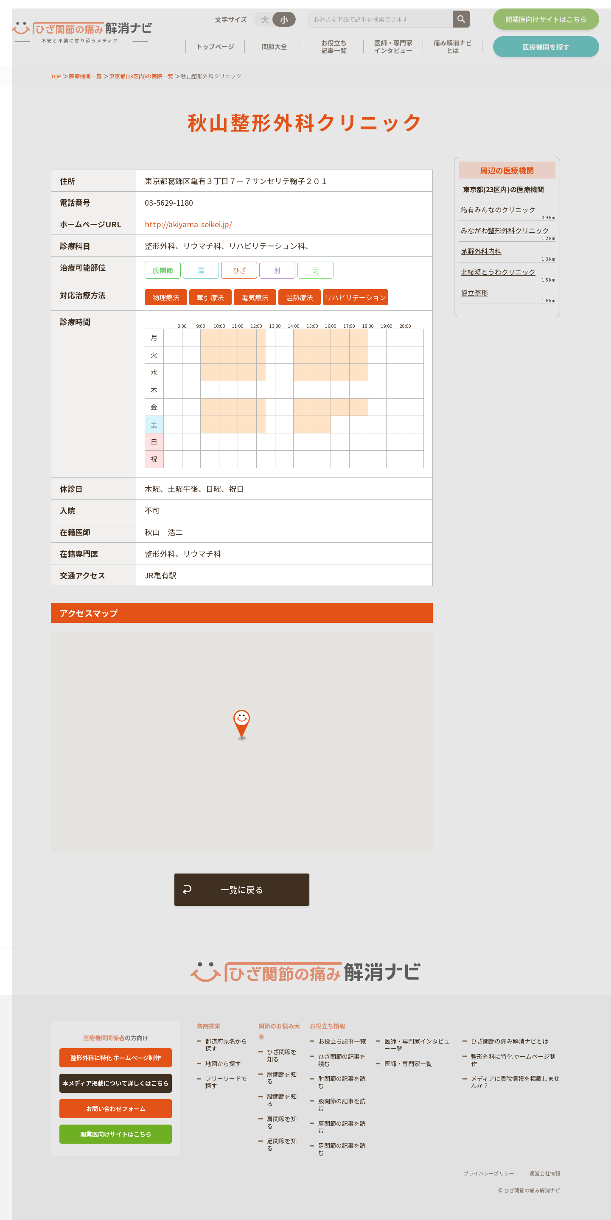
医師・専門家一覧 (408, 1063)
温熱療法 (299, 297)
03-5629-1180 (169, 202)
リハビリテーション (355, 297)
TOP (56, 76)
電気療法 (255, 297)
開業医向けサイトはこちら (546, 19)
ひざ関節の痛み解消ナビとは (509, 1041)
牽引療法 (210, 297)
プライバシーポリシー (488, 1173)
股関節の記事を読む (342, 1104)
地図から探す (223, 1063)
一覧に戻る (242, 889)
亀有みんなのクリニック (508, 212)
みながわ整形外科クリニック (508, 233)
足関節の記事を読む (342, 1149)
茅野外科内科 (508, 254)
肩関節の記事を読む (342, 1127)
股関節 (163, 270)
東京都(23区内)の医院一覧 (141, 76)
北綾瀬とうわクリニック (508, 275)
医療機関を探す (546, 47)
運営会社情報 (545, 1173)
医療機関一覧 (85, 76)
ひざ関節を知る (282, 1055)
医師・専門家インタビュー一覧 (417, 1044)
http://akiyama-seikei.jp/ (188, 223)
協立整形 (508, 296)
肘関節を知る (282, 1078)
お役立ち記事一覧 (342, 1041)
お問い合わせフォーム (116, 1108)
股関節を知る (282, 1100)
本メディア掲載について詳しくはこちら (115, 1083)
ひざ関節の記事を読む (342, 1060)
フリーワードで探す (226, 1082)
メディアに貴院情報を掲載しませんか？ (515, 1082)
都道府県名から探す (226, 1044)
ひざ (239, 270)
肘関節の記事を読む (342, 1082)
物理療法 (165, 297)
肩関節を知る (282, 1122)
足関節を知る (282, 1144)
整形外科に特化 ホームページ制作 (115, 1057)
